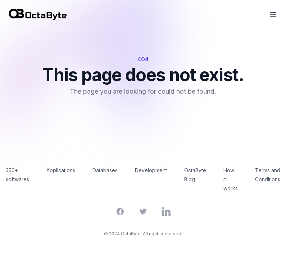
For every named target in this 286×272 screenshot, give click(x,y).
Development (151, 170)
